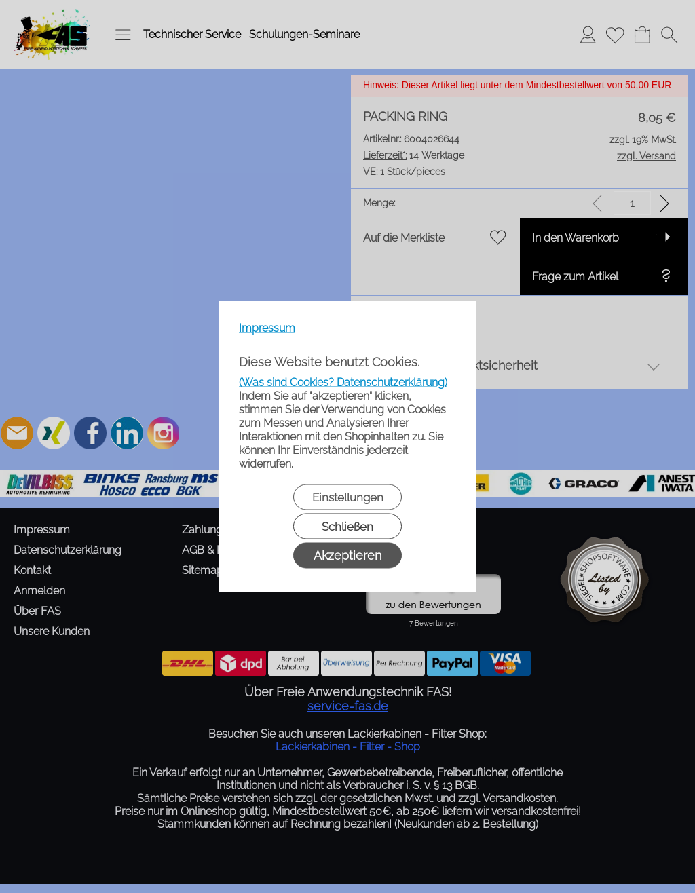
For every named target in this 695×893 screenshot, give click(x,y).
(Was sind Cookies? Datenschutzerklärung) (343, 382)
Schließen (347, 526)
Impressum (267, 328)
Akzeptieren (347, 555)
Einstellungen (347, 497)
